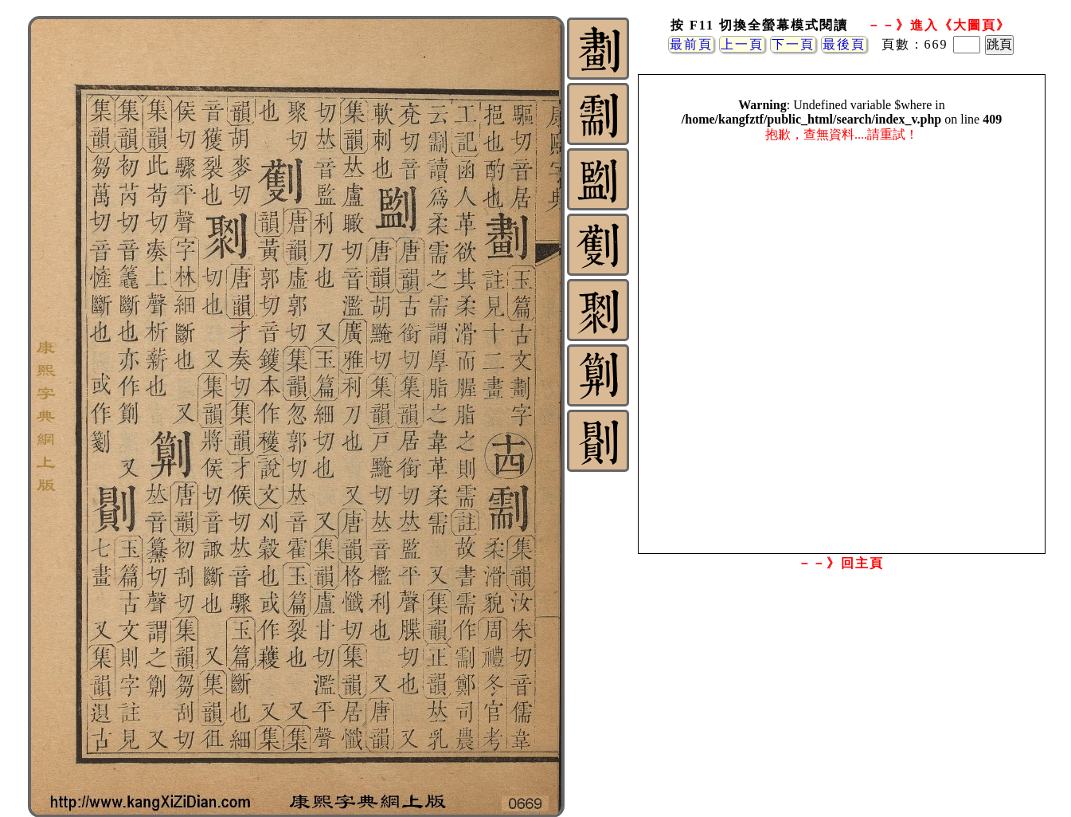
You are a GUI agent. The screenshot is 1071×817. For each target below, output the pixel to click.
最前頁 (691, 44)
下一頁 (793, 44)
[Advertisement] (841, 703)
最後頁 (844, 44)
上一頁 (742, 44)
